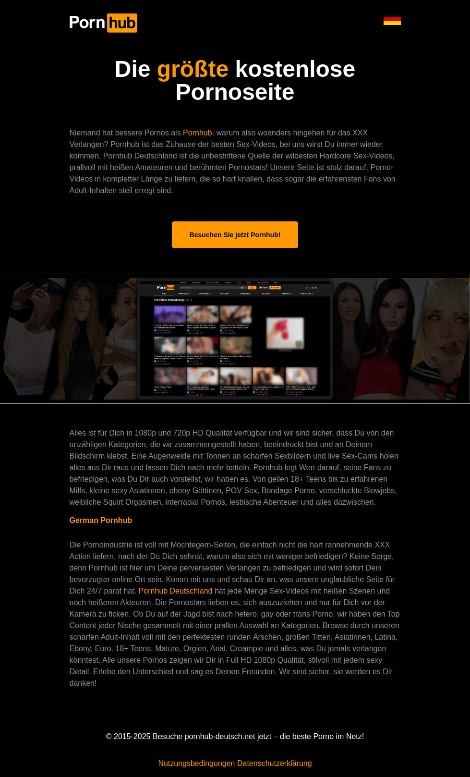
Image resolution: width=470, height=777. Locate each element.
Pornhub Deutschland (177, 591)
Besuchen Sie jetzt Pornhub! (235, 235)
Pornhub (197, 133)
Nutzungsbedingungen (196, 763)
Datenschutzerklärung (274, 763)
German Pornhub (101, 520)
